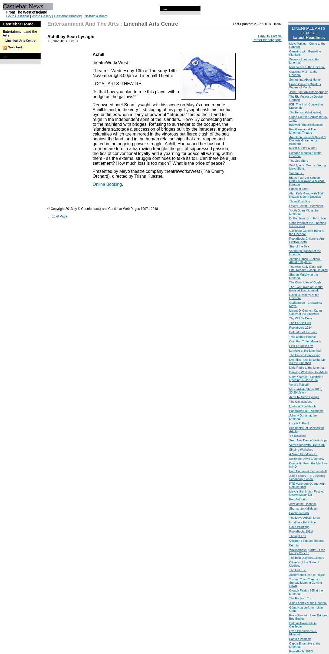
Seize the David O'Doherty (306, 458)
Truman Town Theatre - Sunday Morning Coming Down (305, 582)
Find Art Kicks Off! (301, 346)
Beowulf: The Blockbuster (306, 124)
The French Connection (304, 355)
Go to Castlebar (17, 16)
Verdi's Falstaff (299, 384)
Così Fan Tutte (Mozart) (305, 341)
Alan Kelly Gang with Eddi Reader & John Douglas (306, 195)
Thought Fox (297, 536)
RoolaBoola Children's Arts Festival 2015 (307, 240)
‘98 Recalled (297, 435)
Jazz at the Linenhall (302, 504)
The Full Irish (298, 570)
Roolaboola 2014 (300, 327)
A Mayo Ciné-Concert (303, 454)
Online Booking (107, 184)
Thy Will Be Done (300, 318)
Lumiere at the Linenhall (305, 350)
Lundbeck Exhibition (302, 522)
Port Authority (298, 499)
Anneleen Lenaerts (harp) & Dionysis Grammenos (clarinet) (307, 140)
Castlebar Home (18, 24)
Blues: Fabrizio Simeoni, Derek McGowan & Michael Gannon (307, 181)
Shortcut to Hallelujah (303, 508)
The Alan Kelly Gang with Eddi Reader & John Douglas (308, 268)
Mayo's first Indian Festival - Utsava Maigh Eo (307, 493)
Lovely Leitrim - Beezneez (306, 205)
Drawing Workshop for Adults (308, 372)
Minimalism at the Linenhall (307, 67)
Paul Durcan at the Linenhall (308, 471)
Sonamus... (296, 173)
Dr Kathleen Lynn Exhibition (307, 218)
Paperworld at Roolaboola (306, 410)
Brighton (294, 545)
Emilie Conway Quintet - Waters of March (305, 85)
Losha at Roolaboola (303, 406)
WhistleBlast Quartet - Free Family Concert (307, 551)
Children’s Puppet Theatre (306, 540)
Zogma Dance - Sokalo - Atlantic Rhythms (305, 260)
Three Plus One (299, 201)
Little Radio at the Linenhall (307, 367)
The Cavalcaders (300, 401)
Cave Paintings (299, 527)
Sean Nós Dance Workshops (308, 440)
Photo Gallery (41, 16)
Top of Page (58, 216)
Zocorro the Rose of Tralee (307, 574)
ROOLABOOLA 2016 (303, 148)
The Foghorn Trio (300, 598)
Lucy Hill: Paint (299, 423)
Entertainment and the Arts (83, 24)
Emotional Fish (299, 513)
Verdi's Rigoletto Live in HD (307, 445)
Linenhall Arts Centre (20, 40)
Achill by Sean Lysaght (304, 397)
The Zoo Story (298, 160)
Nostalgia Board (95, 16)
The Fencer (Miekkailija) (305, 112)
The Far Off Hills (300, 323)
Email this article (270, 36)
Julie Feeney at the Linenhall (308, 603)
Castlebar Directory (68, 16)
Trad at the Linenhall (302, 336)
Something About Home (305, 79)
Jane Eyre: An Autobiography (308, 92)
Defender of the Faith (303, 332)
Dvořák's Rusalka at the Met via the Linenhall (307, 361)
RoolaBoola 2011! (301, 531)
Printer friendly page (267, 40)
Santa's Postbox (300, 638)
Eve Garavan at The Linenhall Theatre (302, 131)
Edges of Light (298, 188)
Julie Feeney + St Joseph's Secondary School (307, 477)
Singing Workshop (301, 449)
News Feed (15, 47)
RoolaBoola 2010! (301, 651)
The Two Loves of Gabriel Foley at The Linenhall (306, 288)
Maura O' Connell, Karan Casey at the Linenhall (305, 312)
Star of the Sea (299, 246)
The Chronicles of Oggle (305, 282)
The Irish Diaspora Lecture (306, 557)
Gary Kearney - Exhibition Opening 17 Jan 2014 (306, 378)
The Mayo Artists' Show (304, 517)
